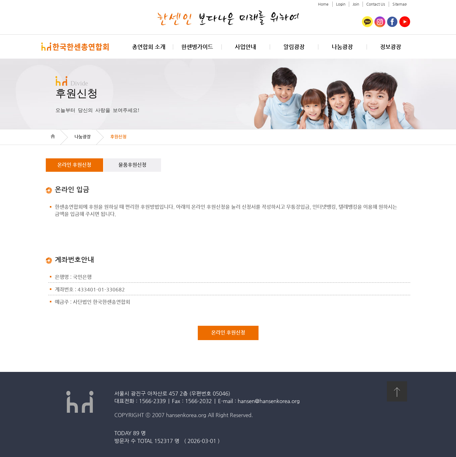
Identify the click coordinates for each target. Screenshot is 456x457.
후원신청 (118, 136)
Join (356, 4)
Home (323, 4)
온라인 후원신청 (74, 165)
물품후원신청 (132, 165)
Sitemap (399, 4)
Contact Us (375, 4)
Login (340, 4)
